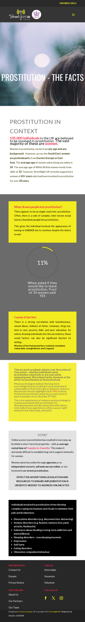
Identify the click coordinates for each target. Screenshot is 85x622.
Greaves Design (25, 611)
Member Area (68, 3)
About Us (13, 594)
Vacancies (49, 576)
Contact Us (14, 569)
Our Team (14, 607)
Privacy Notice (16, 582)
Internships (50, 569)
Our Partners (16, 601)
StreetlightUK (54, 611)
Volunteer (49, 582)
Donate (12, 576)
